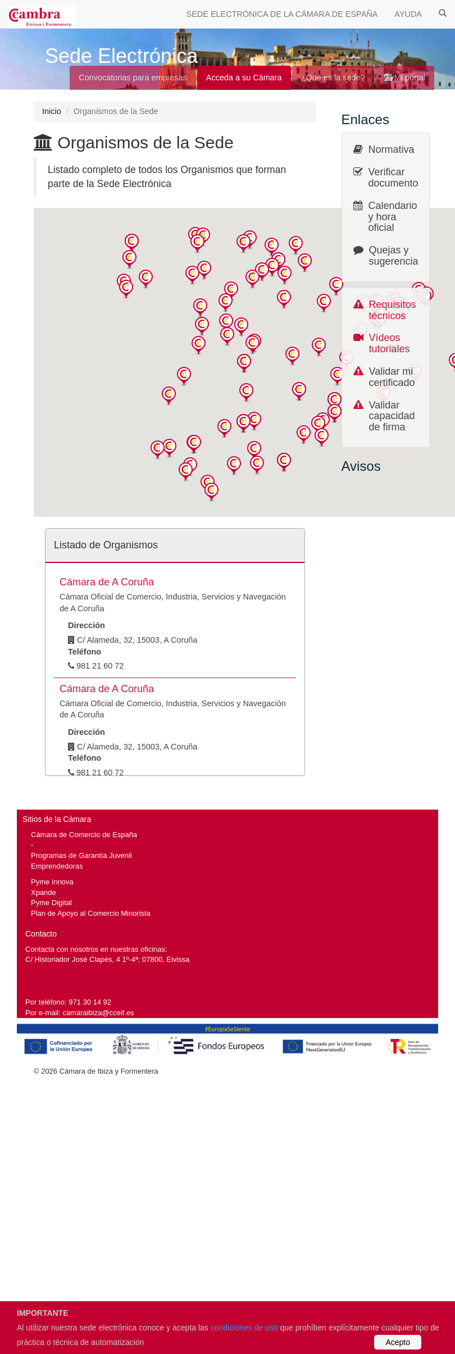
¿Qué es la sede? (333, 77)
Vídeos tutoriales (389, 343)
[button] (132, 243)
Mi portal (404, 77)
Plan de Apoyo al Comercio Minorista (91, 913)
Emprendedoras (57, 866)
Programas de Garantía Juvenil (81, 855)
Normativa (391, 149)
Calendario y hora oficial (392, 217)
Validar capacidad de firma (392, 416)
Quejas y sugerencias (396, 255)
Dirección (86, 625)
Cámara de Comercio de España (84, 834)
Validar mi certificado (392, 377)
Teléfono (84, 651)
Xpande (43, 892)
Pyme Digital (51, 902)
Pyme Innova (52, 882)
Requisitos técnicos (392, 310)
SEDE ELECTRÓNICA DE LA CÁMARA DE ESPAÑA (282, 14)
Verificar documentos (396, 177)
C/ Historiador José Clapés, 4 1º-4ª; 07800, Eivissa (107, 959)
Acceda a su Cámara (244, 77)
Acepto (397, 1342)
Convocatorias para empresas (133, 77)
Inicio (51, 111)
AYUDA (408, 14)
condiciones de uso (244, 1327)
